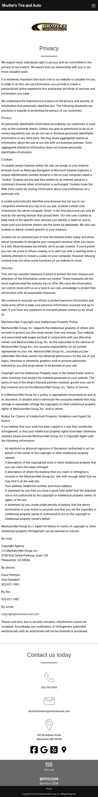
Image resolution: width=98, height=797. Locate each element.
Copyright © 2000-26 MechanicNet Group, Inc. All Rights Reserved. (49, 794)
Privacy (49, 789)
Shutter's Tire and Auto (21, 5)
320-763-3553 (49, 687)
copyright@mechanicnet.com (20, 614)
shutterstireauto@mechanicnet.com (49, 711)
